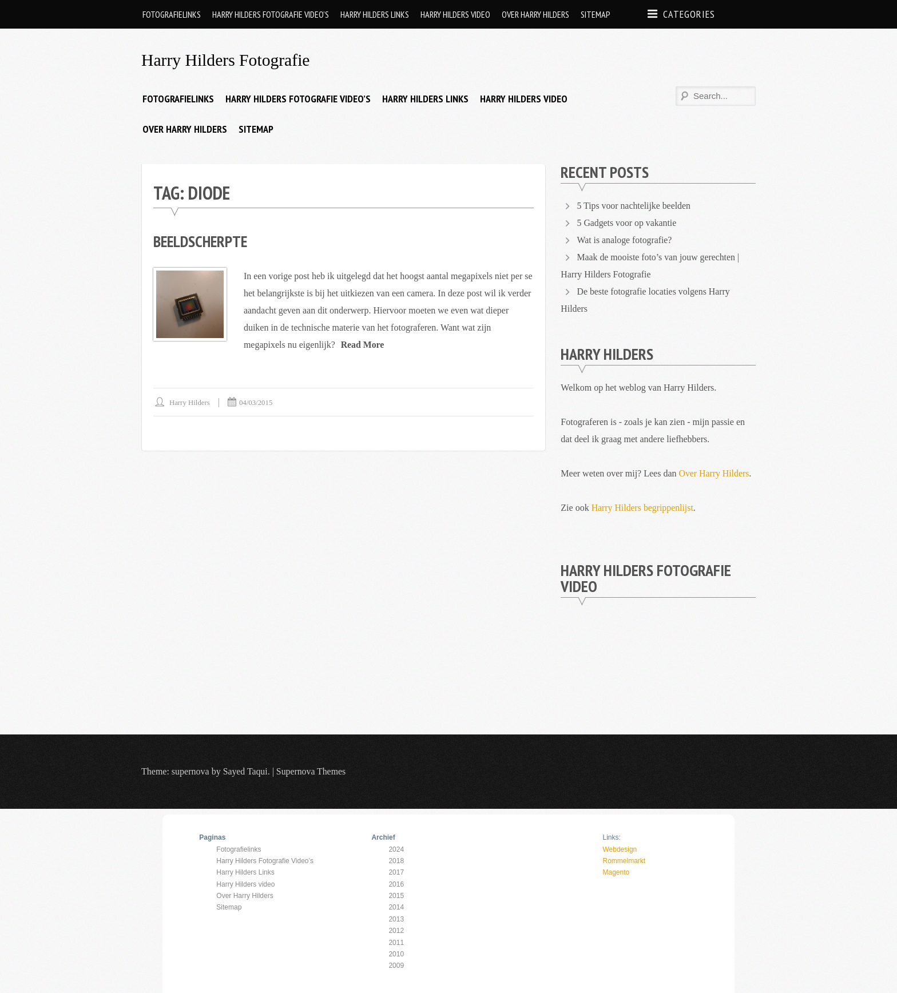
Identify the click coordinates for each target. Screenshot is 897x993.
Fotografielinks (171, 14)
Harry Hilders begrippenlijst (643, 508)
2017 (396, 872)
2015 (396, 895)
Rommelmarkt (623, 860)
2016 (396, 884)
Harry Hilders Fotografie (226, 59)
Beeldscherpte (202, 241)
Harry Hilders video (455, 14)
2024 (396, 849)
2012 (396, 931)
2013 (396, 919)
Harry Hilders (190, 402)
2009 (396, 966)
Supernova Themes (312, 771)
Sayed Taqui (245, 771)
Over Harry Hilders (535, 14)
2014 (396, 907)
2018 (396, 860)
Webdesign (619, 849)
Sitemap (595, 14)
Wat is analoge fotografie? (625, 240)
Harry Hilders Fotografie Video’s (270, 14)
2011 (396, 942)
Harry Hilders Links (374, 14)
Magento (615, 872)
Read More (363, 344)
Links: (611, 837)
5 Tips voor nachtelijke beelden (634, 205)
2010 (396, 954)
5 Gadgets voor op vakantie (627, 223)
